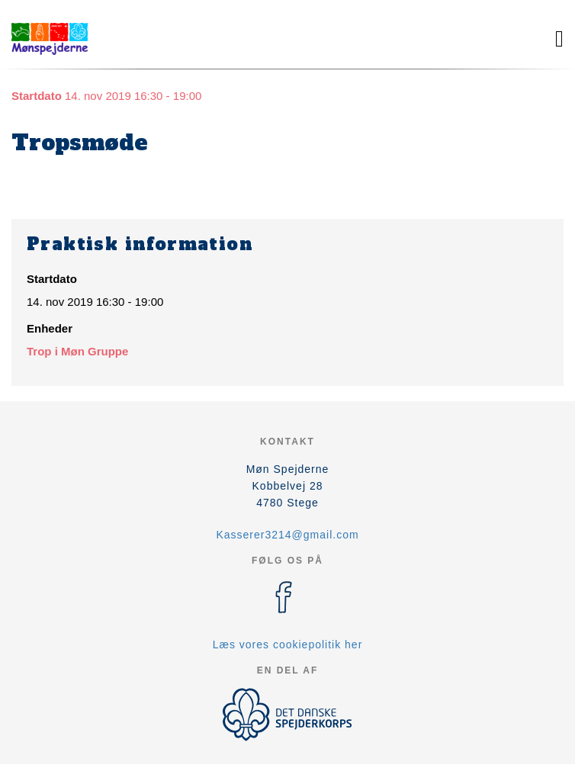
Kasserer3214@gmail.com (287, 535)
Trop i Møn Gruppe (77, 351)
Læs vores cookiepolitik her (288, 644)
